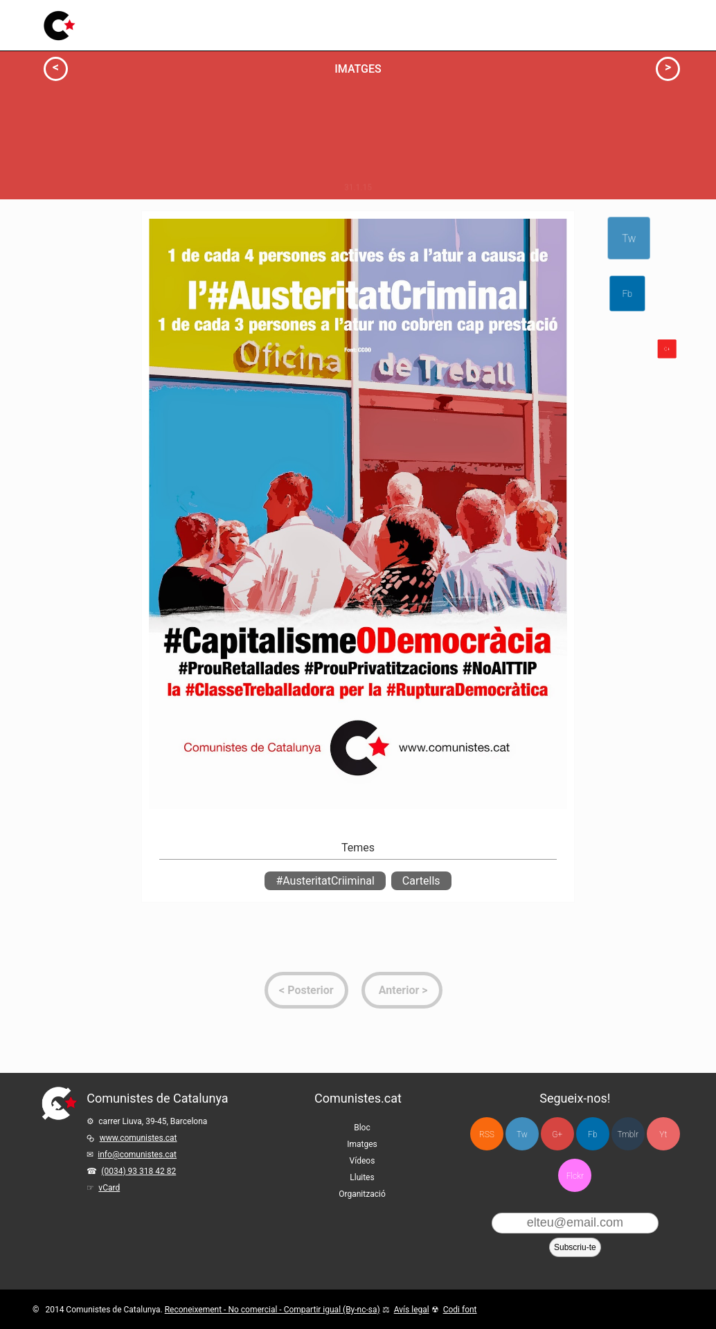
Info (90, 238)
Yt (663, 1134)
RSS (486, 1134)
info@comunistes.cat (137, 1154)
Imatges (238, 23)
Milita (190, 348)
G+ (557, 1134)
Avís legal (411, 1309)
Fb (708, 293)
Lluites (334, 17)
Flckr (575, 1176)
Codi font (460, 1309)
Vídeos (288, 21)
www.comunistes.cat (138, 1138)
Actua (86, 223)
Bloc (194, 24)
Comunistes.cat (358, 1098)
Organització (362, 1194)
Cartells (421, 880)
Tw (626, 238)
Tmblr (628, 1134)
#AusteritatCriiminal (325, 880)
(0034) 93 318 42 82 (138, 1171)
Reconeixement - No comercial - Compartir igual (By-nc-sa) (272, 1309)
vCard (109, 1188)
